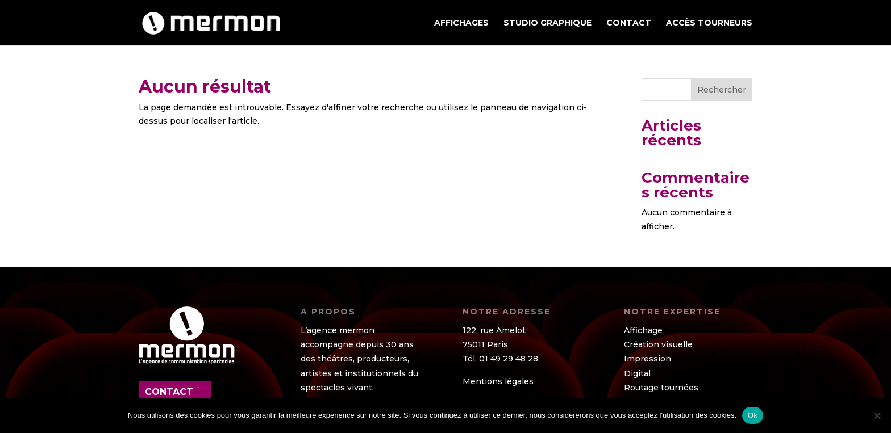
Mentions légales (498, 381)
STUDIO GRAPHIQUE (547, 23)
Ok (752, 415)
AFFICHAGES (461, 23)
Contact (628, 23)
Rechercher (721, 90)
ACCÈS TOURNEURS (709, 23)
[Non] (876, 415)
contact (169, 391)
